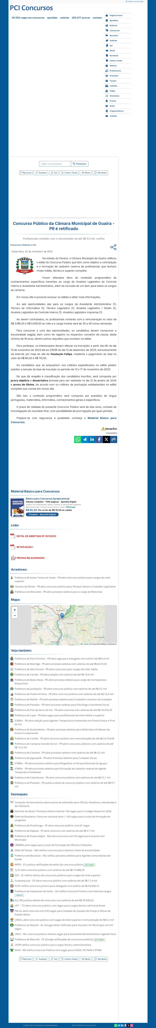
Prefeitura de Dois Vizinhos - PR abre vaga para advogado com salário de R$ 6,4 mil (62, 658)
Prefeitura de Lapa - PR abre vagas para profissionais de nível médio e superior (60, 715)
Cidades (111, 85)
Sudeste (111, 40)
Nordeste (111, 55)
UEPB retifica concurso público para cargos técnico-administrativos (53, 944)
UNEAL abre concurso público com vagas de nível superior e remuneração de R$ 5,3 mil (64, 919)
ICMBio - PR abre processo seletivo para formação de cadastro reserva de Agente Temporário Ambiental (60, 770)
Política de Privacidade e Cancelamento (40, 1025)
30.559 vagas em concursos (28, 17)
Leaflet (85, 644)
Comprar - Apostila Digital (42, 514)
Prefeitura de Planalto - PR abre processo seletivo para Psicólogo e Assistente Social (62, 704)
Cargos (110, 80)
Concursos (112, 30)
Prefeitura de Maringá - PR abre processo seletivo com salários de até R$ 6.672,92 (61, 664)
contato (97, 17)
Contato (111, 115)
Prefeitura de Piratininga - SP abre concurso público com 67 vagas (52, 825)
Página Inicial (113, 15)
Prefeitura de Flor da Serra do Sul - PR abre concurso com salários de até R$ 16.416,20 (63, 710)
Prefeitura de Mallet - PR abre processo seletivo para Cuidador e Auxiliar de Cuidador (63, 699)
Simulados (112, 95)
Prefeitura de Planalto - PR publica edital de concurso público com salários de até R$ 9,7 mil (65, 784)
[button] (15, 610)
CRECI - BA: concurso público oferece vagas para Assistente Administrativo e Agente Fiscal (65, 934)
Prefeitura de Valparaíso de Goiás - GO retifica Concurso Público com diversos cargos (63, 893)
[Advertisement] (40, 197)
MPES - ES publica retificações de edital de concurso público (55, 864)
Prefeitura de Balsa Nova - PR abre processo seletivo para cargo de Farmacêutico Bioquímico (60, 681)
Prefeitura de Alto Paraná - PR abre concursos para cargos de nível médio (56, 669)
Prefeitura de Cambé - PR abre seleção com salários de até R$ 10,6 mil (54, 674)
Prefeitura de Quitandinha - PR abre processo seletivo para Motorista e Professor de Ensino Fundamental (62, 731)
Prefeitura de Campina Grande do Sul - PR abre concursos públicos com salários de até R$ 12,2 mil (64, 745)
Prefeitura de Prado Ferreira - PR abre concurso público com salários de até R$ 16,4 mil (64, 694)
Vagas (110, 90)
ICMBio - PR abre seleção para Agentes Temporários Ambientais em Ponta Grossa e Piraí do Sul (65, 722)
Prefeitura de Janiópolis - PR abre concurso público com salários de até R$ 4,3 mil (61, 688)
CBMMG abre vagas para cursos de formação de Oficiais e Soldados (53, 845)
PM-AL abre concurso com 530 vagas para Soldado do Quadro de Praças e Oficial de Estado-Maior (62, 912)
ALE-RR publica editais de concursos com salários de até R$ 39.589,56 (54, 900)
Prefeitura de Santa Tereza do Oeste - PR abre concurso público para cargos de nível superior (62, 579)
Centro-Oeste (113, 60)
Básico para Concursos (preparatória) (48, 498)
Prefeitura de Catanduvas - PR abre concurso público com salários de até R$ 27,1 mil (62, 777)
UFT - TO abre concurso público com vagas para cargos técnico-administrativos (60, 905)
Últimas (111, 65)
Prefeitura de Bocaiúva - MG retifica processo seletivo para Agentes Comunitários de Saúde (62, 857)
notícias (64, 17)
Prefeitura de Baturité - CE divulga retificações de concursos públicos (60, 939)
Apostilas (111, 20)
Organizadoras (114, 110)
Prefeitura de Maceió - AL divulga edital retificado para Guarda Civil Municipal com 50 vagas (64, 926)
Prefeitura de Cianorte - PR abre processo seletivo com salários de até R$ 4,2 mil (60, 752)
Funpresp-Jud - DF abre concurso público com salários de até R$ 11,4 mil (56, 880)
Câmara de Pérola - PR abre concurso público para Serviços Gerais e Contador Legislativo (65, 586)
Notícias (111, 25)
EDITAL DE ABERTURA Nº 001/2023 (36, 536)
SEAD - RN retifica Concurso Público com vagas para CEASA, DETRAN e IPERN (58, 950)
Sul (109, 45)
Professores (113, 70)
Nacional (111, 35)
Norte (110, 50)
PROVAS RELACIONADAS (31, 558)
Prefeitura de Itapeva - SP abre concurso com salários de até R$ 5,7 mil (55, 830)
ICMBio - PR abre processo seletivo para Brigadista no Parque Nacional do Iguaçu (61, 763)
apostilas (52, 17)
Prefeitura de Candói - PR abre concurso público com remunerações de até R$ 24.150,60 (64, 738)
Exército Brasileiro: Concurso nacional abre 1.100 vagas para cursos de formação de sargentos (62, 818)
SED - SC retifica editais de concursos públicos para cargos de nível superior (58, 875)
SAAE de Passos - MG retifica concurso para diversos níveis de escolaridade (57, 850)
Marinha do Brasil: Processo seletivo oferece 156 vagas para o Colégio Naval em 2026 (63, 811)
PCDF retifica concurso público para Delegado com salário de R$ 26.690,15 (57, 886)
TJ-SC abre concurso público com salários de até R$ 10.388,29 (49, 870)
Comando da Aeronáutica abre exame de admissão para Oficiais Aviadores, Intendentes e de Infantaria (65, 804)
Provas (110, 100)
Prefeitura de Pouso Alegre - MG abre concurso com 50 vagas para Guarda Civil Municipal (60, 837)
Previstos (111, 75)
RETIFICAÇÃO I (25, 547)
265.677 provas (81, 17)
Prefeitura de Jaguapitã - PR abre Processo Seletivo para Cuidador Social (56, 758)
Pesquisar (79, 163)
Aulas (110, 105)
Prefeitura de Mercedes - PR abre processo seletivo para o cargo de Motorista (58, 591)
